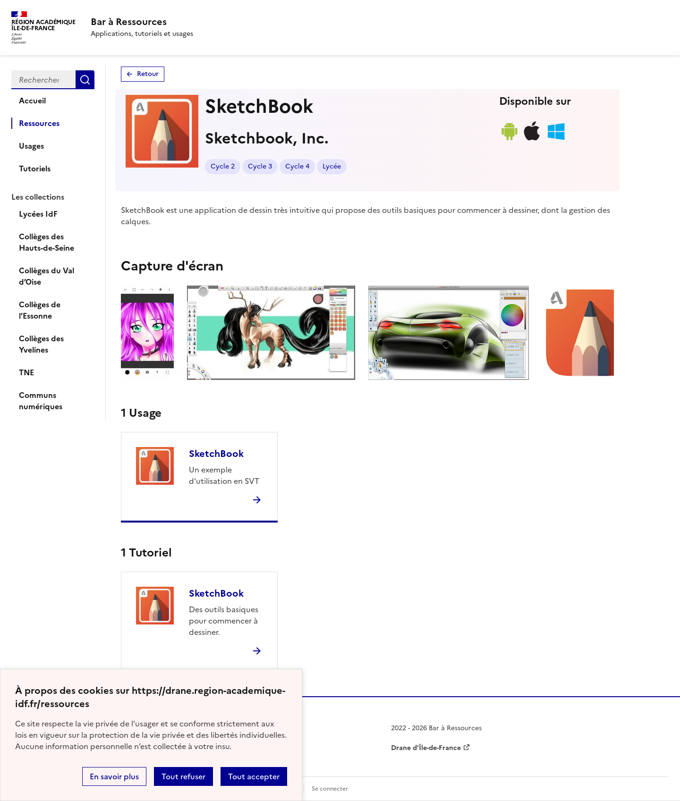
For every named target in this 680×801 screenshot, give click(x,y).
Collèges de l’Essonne (39, 310)
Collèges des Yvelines (41, 344)
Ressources (39, 123)
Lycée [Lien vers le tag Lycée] (332, 166)
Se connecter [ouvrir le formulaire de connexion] (330, 788)
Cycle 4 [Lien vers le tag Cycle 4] (297, 166)
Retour (148, 74)
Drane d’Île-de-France (426, 748)
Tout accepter (254, 776)
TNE (26, 372)
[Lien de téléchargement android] (509, 140)
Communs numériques (40, 400)
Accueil (32, 100)
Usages (31, 146)
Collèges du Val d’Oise (46, 276)
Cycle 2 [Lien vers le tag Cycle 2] (223, 166)
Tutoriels (35, 168)
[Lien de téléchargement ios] (532, 140)
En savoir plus (114, 776)
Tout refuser (183, 776)
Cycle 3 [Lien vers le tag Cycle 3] (260, 166)
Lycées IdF (38, 213)
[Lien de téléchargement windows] (556, 140)
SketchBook (216, 454)
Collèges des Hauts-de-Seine (46, 242)
